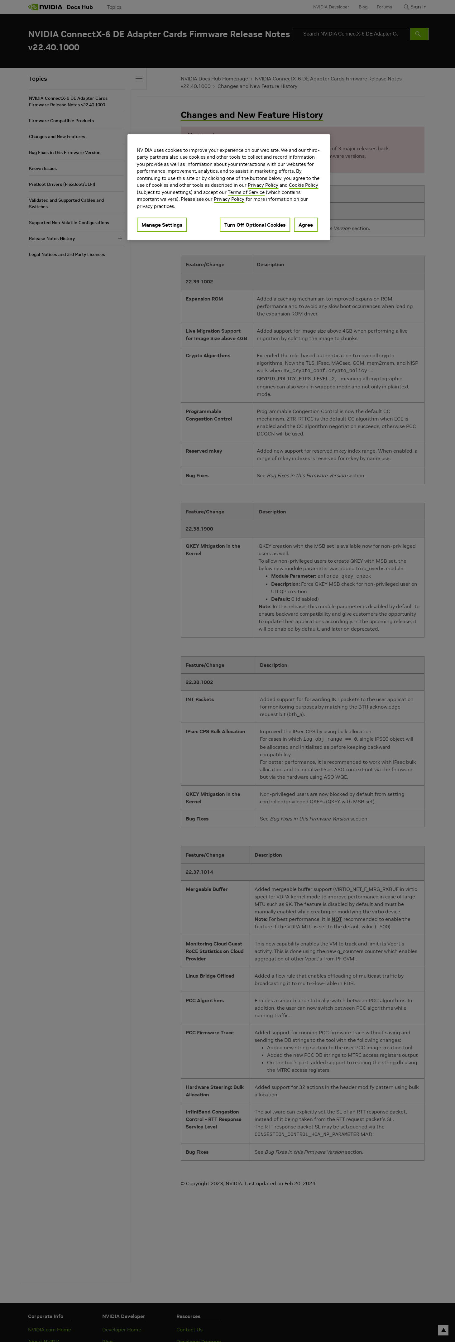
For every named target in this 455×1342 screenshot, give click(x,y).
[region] (228, 187)
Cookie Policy (303, 185)
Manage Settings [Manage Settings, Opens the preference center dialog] (161, 225)
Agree (306, 225)
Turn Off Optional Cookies (254, 225)
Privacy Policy (263, 185)
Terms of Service (246, 192)
